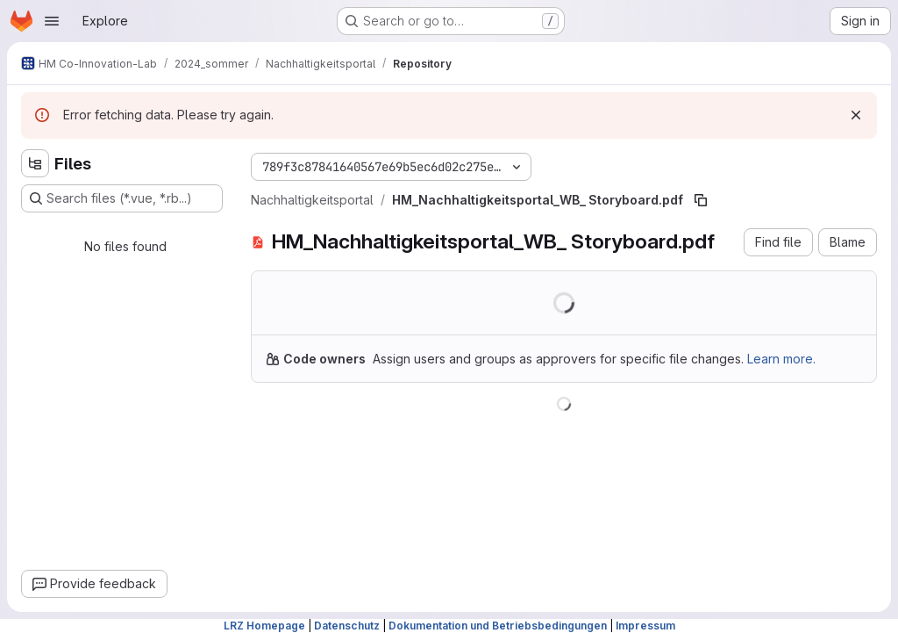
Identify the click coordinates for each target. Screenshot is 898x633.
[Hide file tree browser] (35, 163)
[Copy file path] (701, 200)
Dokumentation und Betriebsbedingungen (497, 625)
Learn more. (781, 358)
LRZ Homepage (264, 625)
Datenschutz (347, 625)
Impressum (645, 625)
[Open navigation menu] (52, 21)
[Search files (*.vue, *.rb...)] (122, 198)
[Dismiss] (855, 115)
